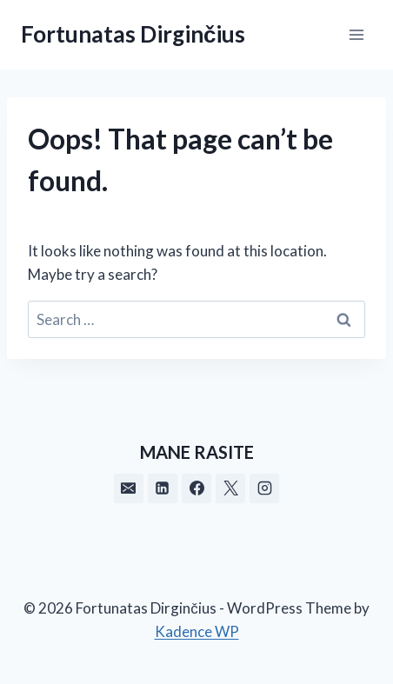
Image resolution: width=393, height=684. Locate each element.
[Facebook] (196, 488)
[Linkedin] (162, 488)
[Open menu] (356, 34)
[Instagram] (264, 488)
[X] (230, 488)
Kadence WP (197, 631)
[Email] (128, 488)
